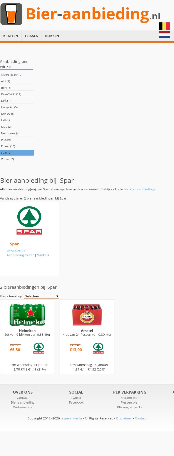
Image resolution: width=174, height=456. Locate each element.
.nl (155, 16)
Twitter (76, 397)
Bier (41, 13)
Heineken (27, 330)
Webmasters (22, 407)
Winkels (43, 255)
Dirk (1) (5, 100)
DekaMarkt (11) (11, 94)
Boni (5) (6, 88)
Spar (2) (6, 152)
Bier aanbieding (23, 402)
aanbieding (105, 13)
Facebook (76, 402)
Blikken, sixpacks (129, 407)
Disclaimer (124, 418)
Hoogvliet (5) (9, 107)
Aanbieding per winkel (14, 64)
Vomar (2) (7, 159)
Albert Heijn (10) (11, 75)
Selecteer (42, 296)
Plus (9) (6, 140)
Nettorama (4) (10, 133)
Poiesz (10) (8, 146)
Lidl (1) (5, 120)
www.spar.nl (16, 250)
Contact (22, 397)
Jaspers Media (71, 418)
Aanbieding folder (20, 255)
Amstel (87, 330)
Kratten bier (130, 397)
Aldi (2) (5, 81)
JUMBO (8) (8, 114)
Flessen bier (130, 402)
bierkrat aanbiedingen (140, 189)
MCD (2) (6, 127)
